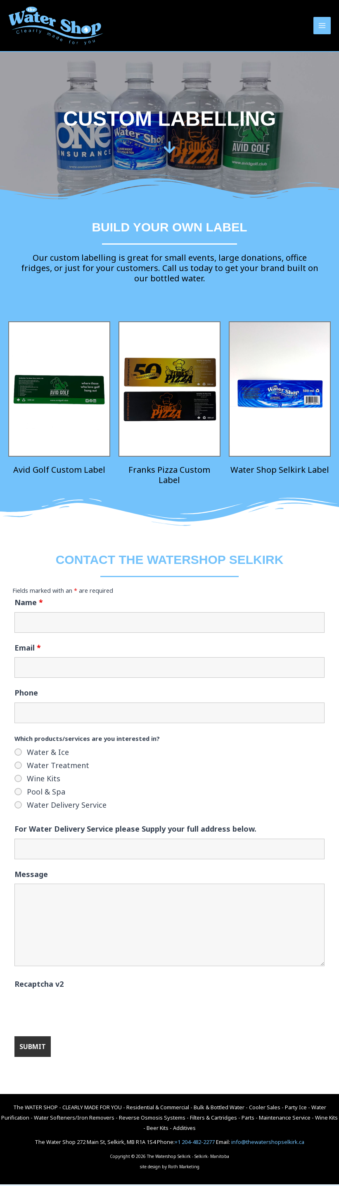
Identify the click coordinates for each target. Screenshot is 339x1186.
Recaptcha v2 (39, 985)
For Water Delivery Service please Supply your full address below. (135, 830)
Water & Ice (48, 754)
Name (28, 604)
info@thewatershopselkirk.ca (267, 1144)
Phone (26, 695)
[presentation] (77, 1011)
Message (31, 876)
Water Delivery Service (67, 806)
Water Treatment (58, 767)
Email (27, 649)
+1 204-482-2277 (195, 1144)
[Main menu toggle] (322, 26)
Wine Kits (43, 780)
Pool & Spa (46, 793)
